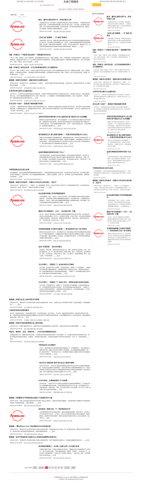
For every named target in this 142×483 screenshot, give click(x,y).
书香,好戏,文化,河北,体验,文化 (62, 356)
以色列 (63, 9)
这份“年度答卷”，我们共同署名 (50, 247)
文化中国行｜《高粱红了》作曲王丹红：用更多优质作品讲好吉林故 (63, 282)
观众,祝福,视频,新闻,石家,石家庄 (33, 329)
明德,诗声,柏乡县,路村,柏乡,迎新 (62, 205)
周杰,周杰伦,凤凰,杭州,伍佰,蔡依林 (34, 341)
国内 (18, 1)
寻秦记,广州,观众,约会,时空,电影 (33, 64)
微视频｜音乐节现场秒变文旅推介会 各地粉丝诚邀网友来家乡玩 (32, 437)
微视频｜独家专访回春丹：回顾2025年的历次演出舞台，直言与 (32, 182)
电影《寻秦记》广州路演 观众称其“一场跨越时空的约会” (30, 55)
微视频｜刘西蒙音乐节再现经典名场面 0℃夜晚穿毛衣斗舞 (30, 398)
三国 (59, 9)
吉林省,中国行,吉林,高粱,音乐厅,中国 (64, 276)
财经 (107, 1)
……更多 (65, 28)
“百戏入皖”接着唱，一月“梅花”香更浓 (52, 37)
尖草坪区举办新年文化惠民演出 (21, 91)
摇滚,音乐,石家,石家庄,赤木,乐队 (62, 420)
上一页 (41, 467)
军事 (111, 1)
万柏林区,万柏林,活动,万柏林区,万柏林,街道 (36, 320)
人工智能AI (69, 9)
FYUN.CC (66, 477)
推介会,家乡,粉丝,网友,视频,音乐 (33, 443)
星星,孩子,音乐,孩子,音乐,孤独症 (33, 113)
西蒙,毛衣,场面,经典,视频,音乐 (32, 405)
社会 (25, 1)
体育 (101, 1)
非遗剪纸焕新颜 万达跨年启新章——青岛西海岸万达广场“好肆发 (62, 229)
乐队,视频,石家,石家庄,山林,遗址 (33, 434)
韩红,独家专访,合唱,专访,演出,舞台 (34, 190)
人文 (35, 1)
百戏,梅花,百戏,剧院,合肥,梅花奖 (62, 49)
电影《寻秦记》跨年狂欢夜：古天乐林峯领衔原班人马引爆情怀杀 (33, 67)
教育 (121, 1)
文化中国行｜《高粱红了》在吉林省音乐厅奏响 (56, 264)
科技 (114, 1)
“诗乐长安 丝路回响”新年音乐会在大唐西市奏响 (56, 363)
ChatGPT (75, 9)
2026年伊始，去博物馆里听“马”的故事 (52, 380)
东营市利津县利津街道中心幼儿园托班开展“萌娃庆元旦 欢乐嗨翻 (62, 117)
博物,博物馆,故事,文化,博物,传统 (62, 392)
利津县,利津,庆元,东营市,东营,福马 (63, 146)
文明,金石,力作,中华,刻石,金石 (62, 223)
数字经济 (81, 9)
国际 (21, 1)
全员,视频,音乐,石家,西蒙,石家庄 (33, 307)
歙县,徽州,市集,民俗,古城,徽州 (62, 31)
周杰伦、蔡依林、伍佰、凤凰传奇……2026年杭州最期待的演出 (32, 332)
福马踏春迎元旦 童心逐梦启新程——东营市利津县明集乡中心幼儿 (63, 134)
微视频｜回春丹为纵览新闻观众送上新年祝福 (26, 323)
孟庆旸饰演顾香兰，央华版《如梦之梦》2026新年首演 (58, 446)
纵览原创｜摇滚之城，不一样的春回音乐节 (54, 409)
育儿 (124, 1)
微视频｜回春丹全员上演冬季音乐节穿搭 (24, 299)
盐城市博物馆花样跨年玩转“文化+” (51, 152)
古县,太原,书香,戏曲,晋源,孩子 (32, 179)
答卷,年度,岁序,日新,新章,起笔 (62, 258)
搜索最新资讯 (96, 5)
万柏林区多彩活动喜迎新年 (19, 310)
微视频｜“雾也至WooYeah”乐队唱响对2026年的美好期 (30, 426)
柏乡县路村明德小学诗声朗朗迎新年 (51, 193)
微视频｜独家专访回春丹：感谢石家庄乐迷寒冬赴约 (28, 80)
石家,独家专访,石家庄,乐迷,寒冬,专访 (34, 88)
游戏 (117, 1)
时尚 (28, 1)
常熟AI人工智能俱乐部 (80, 477)
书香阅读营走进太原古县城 (19, 169)
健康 (41, 1)
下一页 (67, 467)
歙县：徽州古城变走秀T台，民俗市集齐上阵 (54, 20)
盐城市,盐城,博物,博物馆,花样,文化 (63, 164)
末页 (73, 467)
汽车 (38, 1)
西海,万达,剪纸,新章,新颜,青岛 (62, 240)
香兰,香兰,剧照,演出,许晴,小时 (62, 458)
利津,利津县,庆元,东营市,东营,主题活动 (64, 128)
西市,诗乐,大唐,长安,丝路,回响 (62, 374)
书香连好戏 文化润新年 (47, 345)
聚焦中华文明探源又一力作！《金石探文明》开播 (56, 211)
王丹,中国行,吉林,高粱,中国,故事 (62, 294)
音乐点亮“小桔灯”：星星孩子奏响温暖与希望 (26, 104)
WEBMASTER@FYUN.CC (75, 479)
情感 (31, 1)
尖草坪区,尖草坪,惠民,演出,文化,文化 (34, 100)
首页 (34, 467)
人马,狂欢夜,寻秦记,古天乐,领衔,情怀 (34, 77)
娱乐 (104, 1)
